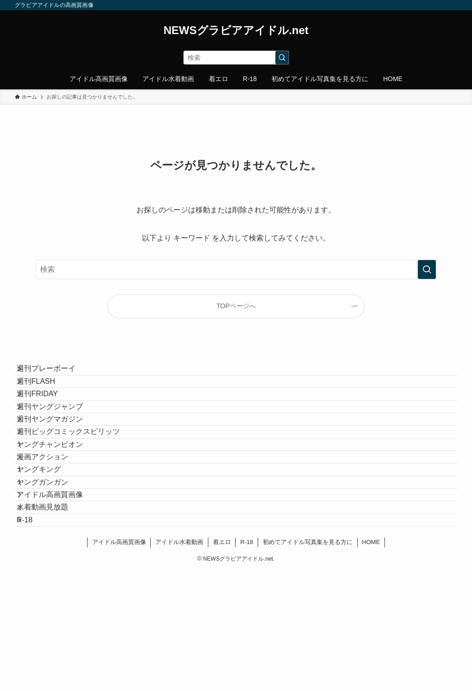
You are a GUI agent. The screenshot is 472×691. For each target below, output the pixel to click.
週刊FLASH (45, 395)
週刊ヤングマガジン (59, 460)
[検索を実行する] (282, 57)
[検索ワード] (236, 57)
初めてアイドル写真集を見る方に (308, 662)
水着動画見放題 (51, 613)
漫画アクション (51, 526)
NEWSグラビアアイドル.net (236, 30)
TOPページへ (235, 306)
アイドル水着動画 (179, 662)
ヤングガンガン (51, 570)
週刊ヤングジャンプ (59, 439)
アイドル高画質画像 (59, 591)
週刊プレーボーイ (55, 373)
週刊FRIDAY (46, 417)
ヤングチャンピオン (59, 504)
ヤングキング (48, 548)
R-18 (34, 635)
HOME (371, 662)
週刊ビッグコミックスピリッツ (77, 482)
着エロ (222, 662)
